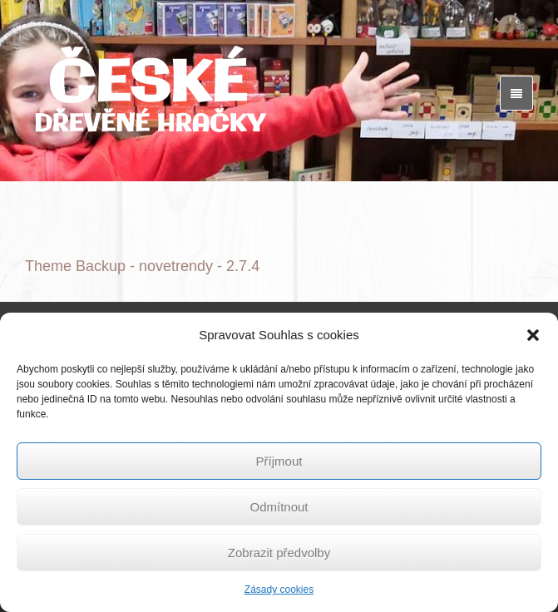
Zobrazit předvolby (279, 552)
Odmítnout (278, 507)
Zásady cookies (279, 589)
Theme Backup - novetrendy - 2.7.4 (142, 266)
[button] (533, 335)
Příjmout (279, 461)
